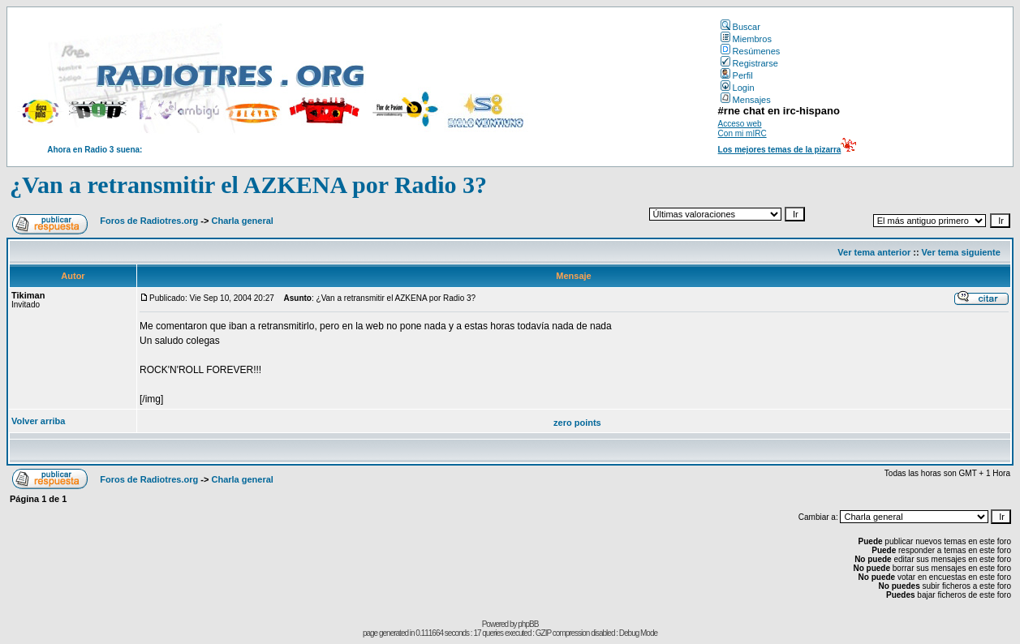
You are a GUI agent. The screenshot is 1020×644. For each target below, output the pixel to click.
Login (738, 87)
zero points (577, 422)
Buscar (740, 27)
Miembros (746, 39)
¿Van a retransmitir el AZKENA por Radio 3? (248, 184)
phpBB (528, 624)
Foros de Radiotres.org (149, 220)
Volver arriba (38, 421)
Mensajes (746, 100)
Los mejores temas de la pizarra (779, 149)
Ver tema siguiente (961, 252)
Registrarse (749, 63)
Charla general (242, 220)
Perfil (737, 75)
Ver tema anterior (873, 252)
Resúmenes (751, 51)
